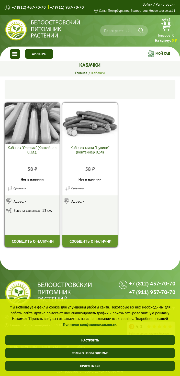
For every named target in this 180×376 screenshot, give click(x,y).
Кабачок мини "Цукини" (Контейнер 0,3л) (90, 149)
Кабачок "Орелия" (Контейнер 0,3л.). (32, 149)
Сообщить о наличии (33, 241)
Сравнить (19, 188)
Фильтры (39, 54)
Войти (147, 4)
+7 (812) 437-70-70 (29, 7)
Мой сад (162, 53)
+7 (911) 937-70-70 (67, 7)
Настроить (90, 340)
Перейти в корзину (166, 30)
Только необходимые (90, 353)
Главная (81, 73)
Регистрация (165, 4)
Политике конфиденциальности (89, 324)
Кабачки (98, 73)
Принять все (90, 366)
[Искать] (141, 30)
